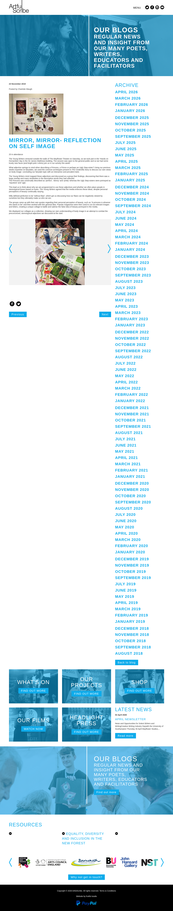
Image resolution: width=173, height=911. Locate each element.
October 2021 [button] (130, 420)
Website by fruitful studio (86, 896)
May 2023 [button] (124, 300)
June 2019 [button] (126, 590)
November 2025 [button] (132, 124)
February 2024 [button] (131, 243)
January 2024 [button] (130, 249)
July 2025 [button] (125, 142)
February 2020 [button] (131, 546)
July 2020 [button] (125, 514)
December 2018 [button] (132, 628)
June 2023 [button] (126, 294)
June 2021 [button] (126, 445)
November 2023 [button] (132, 263)
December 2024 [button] (132, 187)
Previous (18, 314)
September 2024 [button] (133, 206)
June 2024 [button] (126, 218)
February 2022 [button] (131, 394)
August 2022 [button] (129, 357)
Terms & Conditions (107, 891)
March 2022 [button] (128, 388)
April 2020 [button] (126, 533)
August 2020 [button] (129, 508)
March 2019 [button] (128, 609)
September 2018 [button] (133, 647)
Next (105, 314)
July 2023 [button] (125, 288)
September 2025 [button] (133, 136)
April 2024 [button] (126, 231)
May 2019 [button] (124, 596)
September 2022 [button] (133, 351)
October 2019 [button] (130, 571)
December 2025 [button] (132, 118)
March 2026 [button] (128, 98)
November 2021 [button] (132, 414)
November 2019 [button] (132, 565)
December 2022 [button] (132, 332)
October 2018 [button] (130, 641)
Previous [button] (10, 249)
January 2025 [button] (130, 180)
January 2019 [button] (130, 621)
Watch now (33, 728)
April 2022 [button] (126, 382)
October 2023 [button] (130, 269)
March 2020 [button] (128, 540)
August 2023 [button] (129, 281)
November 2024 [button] (132, 193)
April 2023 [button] (126, 306)
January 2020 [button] (130, 552)
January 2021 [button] (130, 476)
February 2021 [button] (131, 470)
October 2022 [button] (130, 344)
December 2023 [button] (132, 256)
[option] (60, 252)
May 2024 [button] (124, 224)
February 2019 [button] (131, 615)
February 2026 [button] (131, 104)
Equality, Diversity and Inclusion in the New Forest (83, 838)
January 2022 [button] (130, 401)
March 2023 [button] (128, 313)
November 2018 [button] (132, 634)
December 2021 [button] (132, 408)
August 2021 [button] (129, 433)
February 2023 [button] (131, 319)
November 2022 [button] (132, 338)
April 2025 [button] (126, 161)
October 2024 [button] (130, 199)
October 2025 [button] (130, 130)
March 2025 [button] (128, 168)
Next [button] (109, 249)
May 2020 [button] (124, 527)
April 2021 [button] (126, 458)
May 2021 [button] (124, 451)
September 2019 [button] (133, 578)
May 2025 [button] (124, 155)
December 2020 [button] (132, 483)
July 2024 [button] (125, 212)
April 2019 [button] (126, 603)
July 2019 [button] (125, 584)
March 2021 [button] (128, 464)
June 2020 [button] (126, 521)
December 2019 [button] (132, 559)
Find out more (33, 690)
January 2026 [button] (130, 111)
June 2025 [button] (126, 149)
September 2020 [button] (133, 502)
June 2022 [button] (126, 369)
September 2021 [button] (133, 426)
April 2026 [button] (126, 92)
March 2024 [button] (128, 237)
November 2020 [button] (132, 489)
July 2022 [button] (125, 363)
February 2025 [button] (131, 174)
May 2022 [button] (124, 376)
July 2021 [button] (125, 439)
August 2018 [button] (129, 653)
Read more (125, 735)
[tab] (139, 92)
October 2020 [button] (130, 496)
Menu (137, 7)
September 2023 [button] (133, 275)
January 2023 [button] (130, 325)
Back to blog (127, 662)
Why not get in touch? (86, 877)
